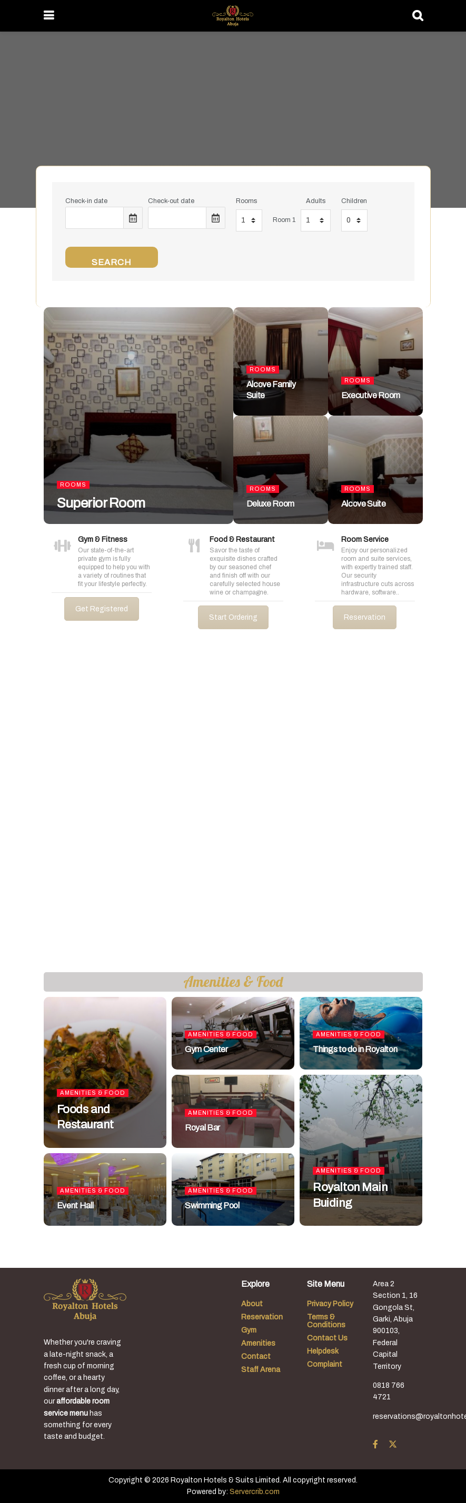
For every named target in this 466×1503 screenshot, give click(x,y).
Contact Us (327, 1338)
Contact (256, 1356)
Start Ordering (233, 617)
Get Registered (101, 609)
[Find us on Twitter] (393, 1444)
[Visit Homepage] (232, 15)
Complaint (324, 1364)
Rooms (246, 201)
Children (354, 201)
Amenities (258, 1343)
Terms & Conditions (326, 1321)
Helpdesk (323, 1351)
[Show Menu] (49, 16)
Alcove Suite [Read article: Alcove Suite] (363, 503)
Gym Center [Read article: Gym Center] (206, 1049)
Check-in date (86, 201)
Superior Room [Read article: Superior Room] (101, 503)
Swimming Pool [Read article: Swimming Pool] (212, 1205)
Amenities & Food (92, 1093)
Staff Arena (260, 1370)
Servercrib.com (255, 1492)
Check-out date (171, 201)
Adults (315, 201)
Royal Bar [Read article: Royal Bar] (202, 1127)
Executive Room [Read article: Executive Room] (371, 395)
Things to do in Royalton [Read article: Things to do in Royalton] (355, 1049)
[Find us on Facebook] (375, 1444)
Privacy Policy (330, 1304)
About (252, 1304)
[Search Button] (417, 16)
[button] (16, 809)
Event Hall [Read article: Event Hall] (75, 1205)
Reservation (364, 617)
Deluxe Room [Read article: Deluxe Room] (270, 503)
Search (112, 262)
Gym (248, 1330)
